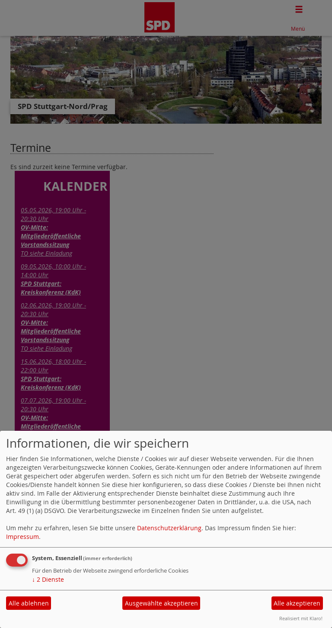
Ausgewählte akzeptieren (161, 603)
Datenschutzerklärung (169, 528)
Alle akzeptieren (297, 603)
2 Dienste (48, 579)
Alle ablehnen (29, 603)
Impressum (22, 536)
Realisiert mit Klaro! (300, 618)
